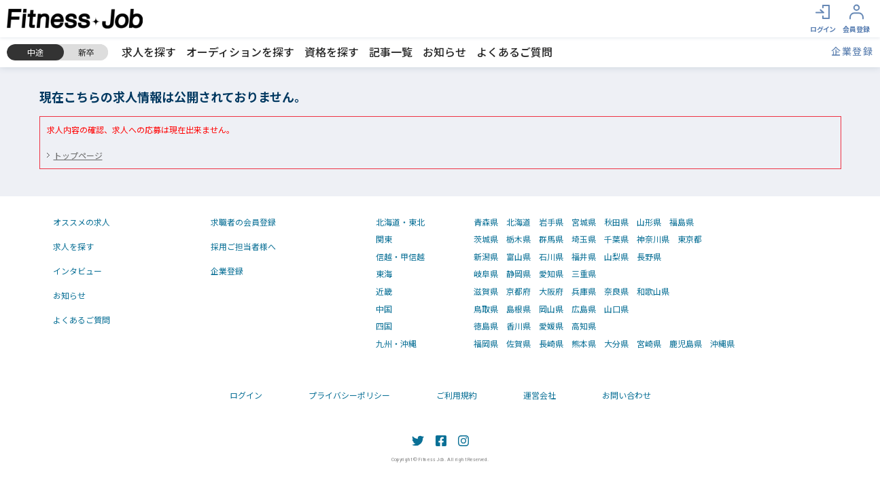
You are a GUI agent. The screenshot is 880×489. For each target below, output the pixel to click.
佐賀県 (518, 343)
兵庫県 (583, 291)
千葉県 (616, 239)
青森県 (486, 222)
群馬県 (551, 239)
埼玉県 (583, 239)
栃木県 (518, 239)
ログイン (246, 395)
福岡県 (486, 343)
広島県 (583, 309)
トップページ (78, 155)
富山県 (518, 256)
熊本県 (583, 343)
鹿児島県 (685, 343)
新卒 (86, 52)
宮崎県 (649, 343)
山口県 (616, 309)
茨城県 (486, 239)
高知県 (583, 326)
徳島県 (486, 326)
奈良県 (616, 291)
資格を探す (331, 51)
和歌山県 (653, 291)
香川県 (518, 326)
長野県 (649, 256)
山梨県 (616, 256)
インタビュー (77, 270)
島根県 (518, 309)
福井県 (583, 256)
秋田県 (616, 222)
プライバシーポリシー (349, 395)
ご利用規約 (456, 395)
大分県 (616, 343)
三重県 (583, 273)
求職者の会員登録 (243, 222)
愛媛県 (551, 326)
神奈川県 (653, 239)
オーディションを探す (240, 51)
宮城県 (583, 222)
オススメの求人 (81, 222)
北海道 (518, 222)
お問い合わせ (626, 395)
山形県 (649, 222)
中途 (35, 52)
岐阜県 (486, 273)
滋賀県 (486, 291)
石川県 (551, 256)
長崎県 (551, 343)
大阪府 (551, 291)
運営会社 (539, 395)
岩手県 (551, 222)
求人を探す (149, 51)
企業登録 (852, 51)
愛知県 (551, 273)
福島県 (681, 222)
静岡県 (518, 273)
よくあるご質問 (514, 51)
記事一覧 (390, 51)
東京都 (689, 239)
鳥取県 (486, 309)
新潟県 (486, 256)
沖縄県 (722, 343)
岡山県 (551, 309)
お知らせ (444, 51)
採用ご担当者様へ (243, 246)
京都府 (518, 291)
